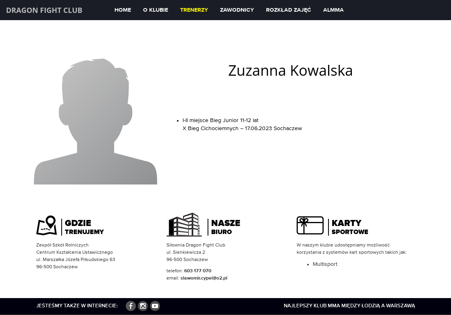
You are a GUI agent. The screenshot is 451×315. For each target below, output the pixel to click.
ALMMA (333, 10)
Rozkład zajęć (288, 10)
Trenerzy (194, 10)
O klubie (155, 10)
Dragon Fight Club (44, 10)
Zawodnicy (237, 10)
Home (122, 10)
